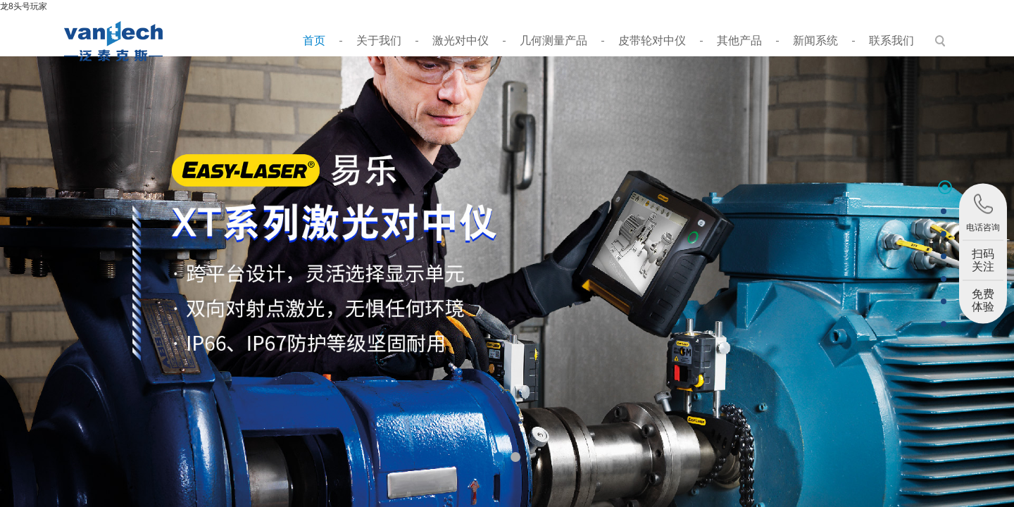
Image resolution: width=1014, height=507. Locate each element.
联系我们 (891, 40)
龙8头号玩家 (23, 6)
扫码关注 (983, 260)
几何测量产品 (553, 40)
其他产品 (739, 40)
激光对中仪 (460, 40)
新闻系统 (815, 40)
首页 (314, 40)
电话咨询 (983, 212)
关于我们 (378, 40)
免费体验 (983, 300)
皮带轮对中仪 (652, 40)
